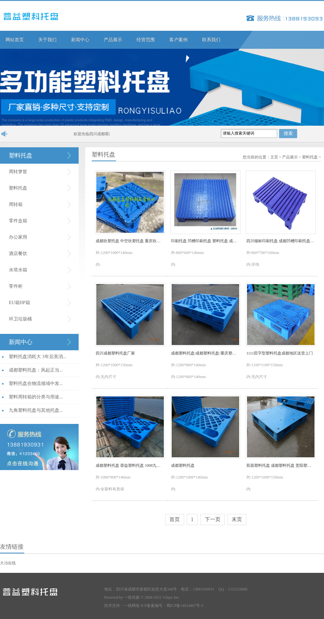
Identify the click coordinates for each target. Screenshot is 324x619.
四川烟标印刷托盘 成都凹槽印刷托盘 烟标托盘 (280, 241)
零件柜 (16, 286)
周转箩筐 (18, 171)
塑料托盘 (20, 155)
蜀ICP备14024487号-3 (184, 605)
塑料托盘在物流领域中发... (36, 383)
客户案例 (178, 39)
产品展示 (113, 39)
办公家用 (18, 237)
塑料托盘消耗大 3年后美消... (37, 356)
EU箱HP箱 (19, 302)
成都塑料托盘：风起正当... (36, 370)
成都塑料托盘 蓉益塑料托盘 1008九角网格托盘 (130, 465)
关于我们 (47, 39)
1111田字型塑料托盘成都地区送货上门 (279, 353)
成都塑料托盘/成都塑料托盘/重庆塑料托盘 (205, 353)
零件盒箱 (18, 220)
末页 (237, 519)
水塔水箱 (18, 269)
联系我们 (211, 39)
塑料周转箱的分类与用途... (36, 396)
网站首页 (15, 39)
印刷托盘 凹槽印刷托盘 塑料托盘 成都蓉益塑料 (205, 241)
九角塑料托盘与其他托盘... (36, 410)
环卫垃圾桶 (20, 319)
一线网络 (132, 605)
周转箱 (16, 204)
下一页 (212, 519)
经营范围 (146, 39)
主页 (274, 157)
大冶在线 (8, 563)
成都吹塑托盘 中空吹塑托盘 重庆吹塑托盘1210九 (130, 241)
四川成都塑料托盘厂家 (115, 353)
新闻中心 (80, 39)
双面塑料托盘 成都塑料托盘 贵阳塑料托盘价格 (280, 465)
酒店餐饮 (18, 253)
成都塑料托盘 (183, 465)
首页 (174, 519)
